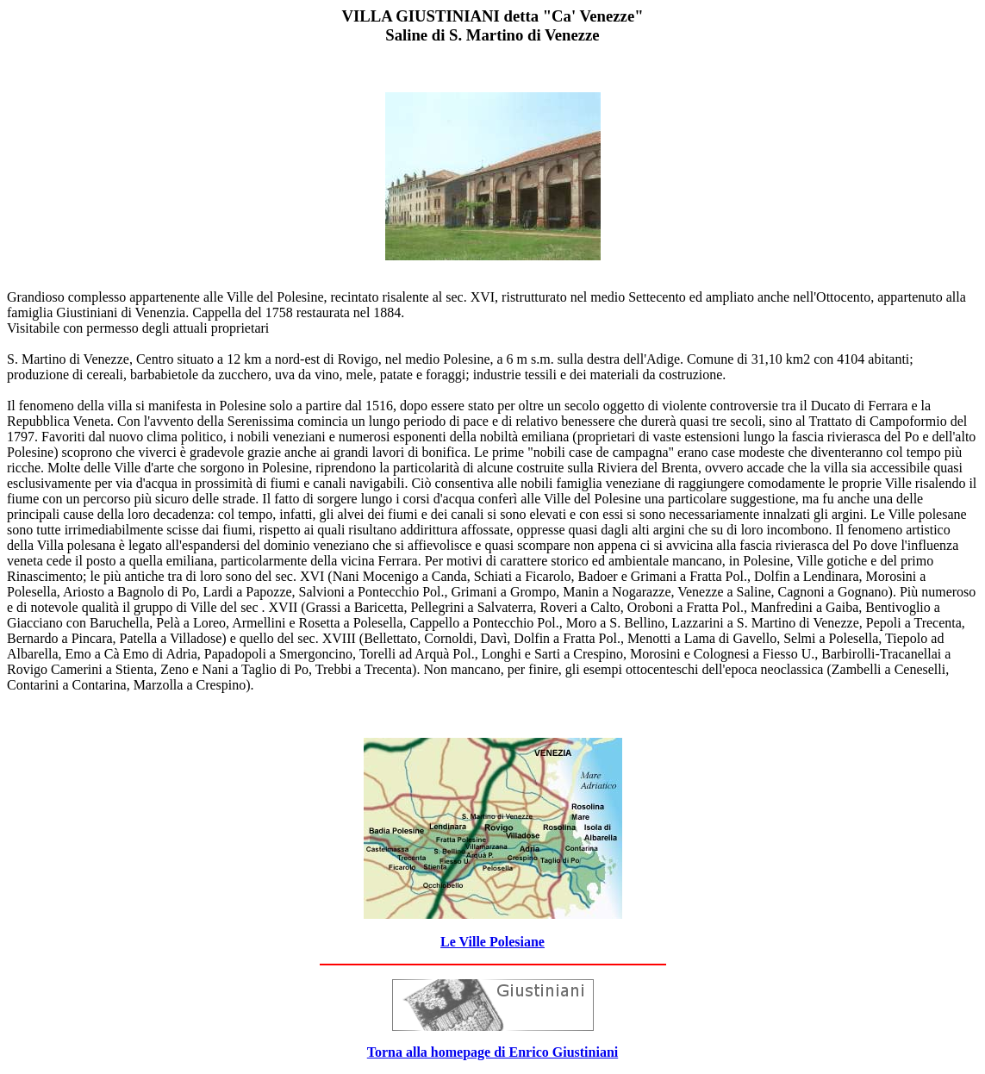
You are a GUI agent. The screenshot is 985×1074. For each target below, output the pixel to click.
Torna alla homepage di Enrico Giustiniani (492, 1052)
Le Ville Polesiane (492, 941)
